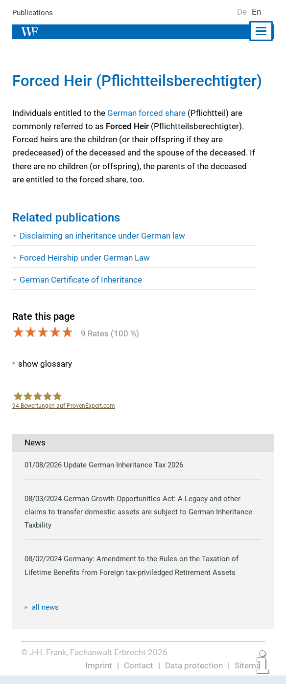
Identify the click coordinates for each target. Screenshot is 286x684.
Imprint (100, 665)
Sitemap (250, 665)
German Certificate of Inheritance (81, 280)
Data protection (194, 665)
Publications (32, 12)
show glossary (45, 364)
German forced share (146, 113)
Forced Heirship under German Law (85, 258)
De (242, 12)
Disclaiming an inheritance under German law (103, 236)
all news (45, 607)
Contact (139, 665)
